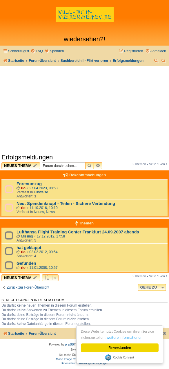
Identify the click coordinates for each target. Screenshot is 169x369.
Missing (27, 236)
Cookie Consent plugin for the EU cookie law (119, 357)
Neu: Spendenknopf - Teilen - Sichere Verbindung (66, 203)
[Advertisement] (84, 109)
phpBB (69, 344)
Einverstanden (119, 347)
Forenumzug (29, 183)
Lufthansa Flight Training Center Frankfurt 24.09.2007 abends (78, 232)
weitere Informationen (125, 337)
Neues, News (44, 212)
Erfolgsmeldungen (27, 157)
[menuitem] (36, 51)
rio (23, 188)
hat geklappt (29, 247)
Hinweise (41, 192)
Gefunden (26, 263)
